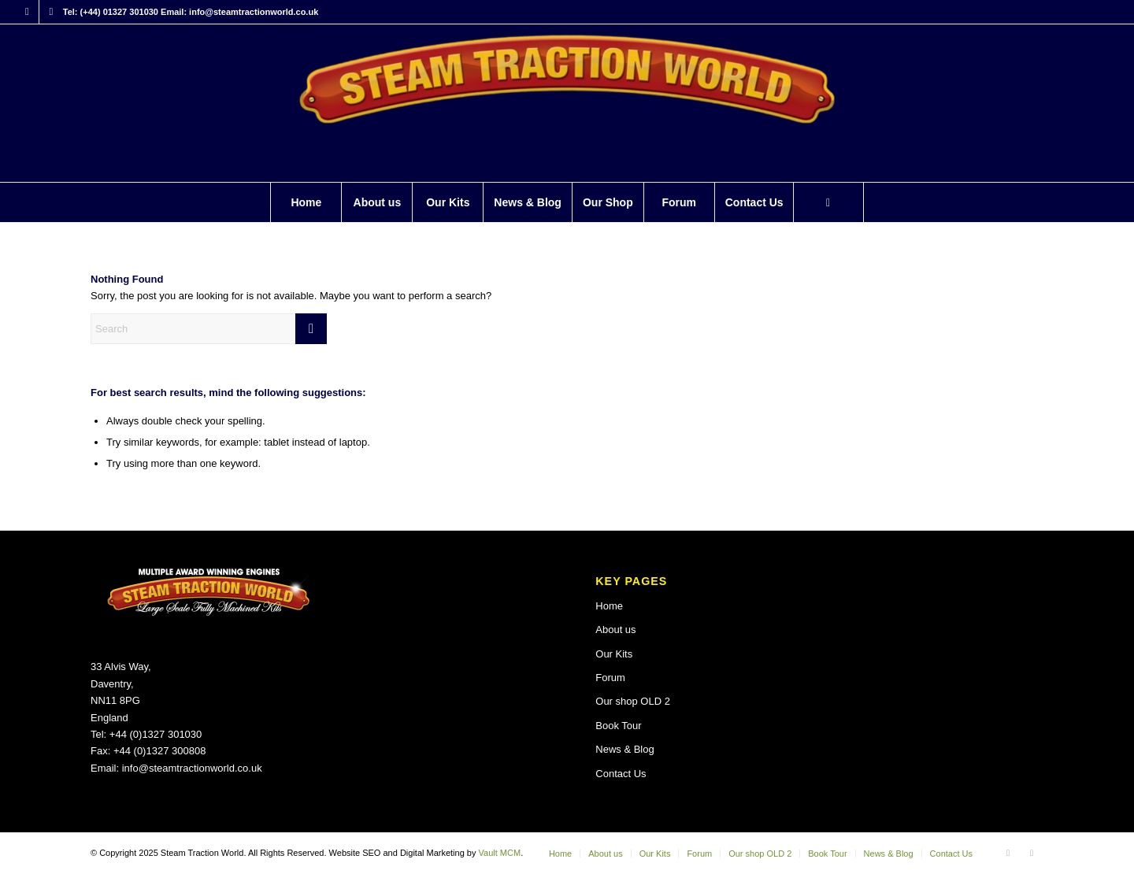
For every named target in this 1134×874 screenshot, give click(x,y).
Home (609, 606)
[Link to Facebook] (27, 12)
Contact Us (620, 774)
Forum (610, 677)
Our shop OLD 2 (632, 701)
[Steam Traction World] (567, 103)
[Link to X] (51, 12)
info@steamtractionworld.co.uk (192, 768)
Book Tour (618, 725)
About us (615, 629)
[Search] (828, 202)
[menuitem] (305, 202)
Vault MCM (500, 852)
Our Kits (613, 654)
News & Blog (624, 749)
